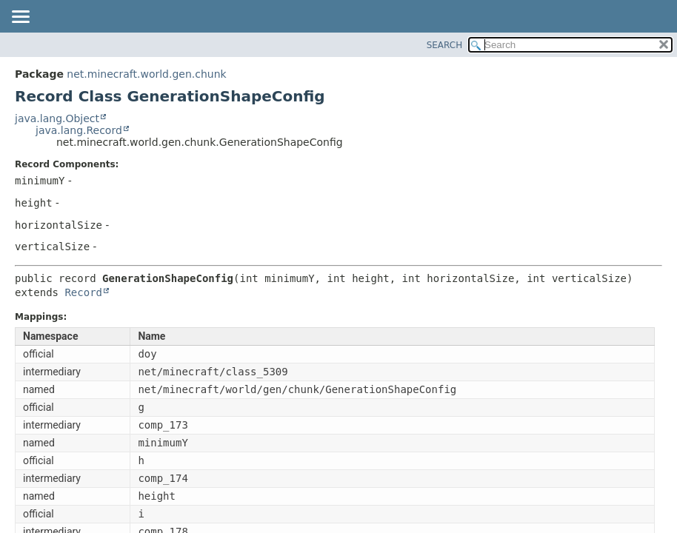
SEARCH (445, 45)
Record (83, 292)
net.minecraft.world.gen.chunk (146, 74)
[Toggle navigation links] (20, 17)
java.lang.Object (57, 118)
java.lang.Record (79, 130)
